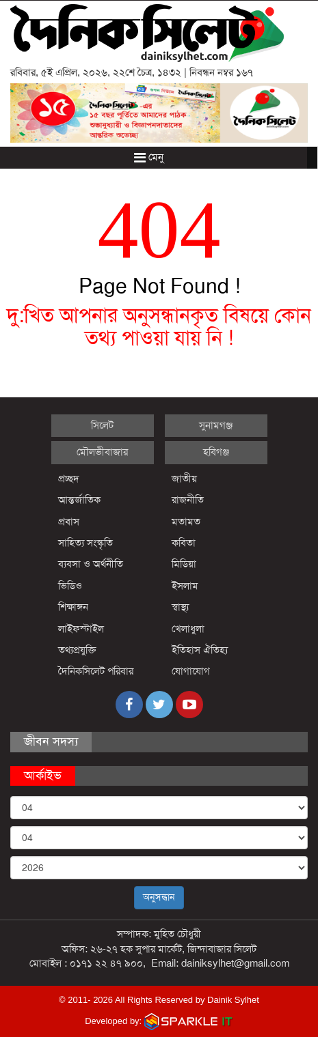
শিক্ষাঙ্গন (73, 607)
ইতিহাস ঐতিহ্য (200, 650)
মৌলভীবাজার (102, 452)
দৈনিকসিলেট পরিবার (95, 671)
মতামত (186, 521)
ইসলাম (185, 586)
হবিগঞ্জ (216, 452)
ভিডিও (70, 586)
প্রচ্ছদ (68, 478)
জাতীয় (184, 478)
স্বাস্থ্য (180, 607)
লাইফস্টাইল (81, 629)
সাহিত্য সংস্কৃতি (85, 543)
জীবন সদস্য (51, 741)
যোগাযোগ (191, 671)
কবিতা (184, 543)
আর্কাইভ (43, 775)
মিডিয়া (184, 564)
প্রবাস (68, 521)
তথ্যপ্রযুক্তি (77, 650)
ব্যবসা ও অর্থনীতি (90, 564)
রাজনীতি (188, 500)
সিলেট (102, 425)
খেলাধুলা (188, 629)
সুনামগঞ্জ (216, 425)
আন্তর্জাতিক (79, 500)
